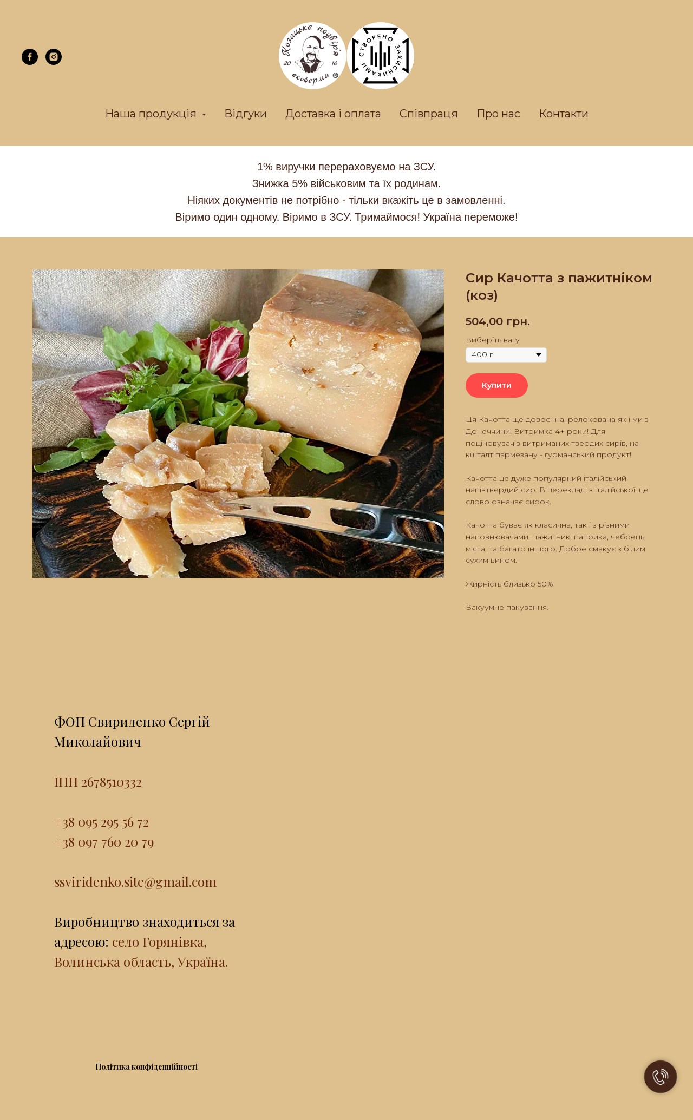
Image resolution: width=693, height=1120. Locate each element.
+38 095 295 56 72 (101, 821)
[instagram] (53, 62)
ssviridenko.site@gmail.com (135, 881)
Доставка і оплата (333, 113)
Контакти (564, 113)
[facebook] (30, 62)
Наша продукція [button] (152, 113)
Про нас (498, 113)
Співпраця (429, 113)
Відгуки (245, 113)
